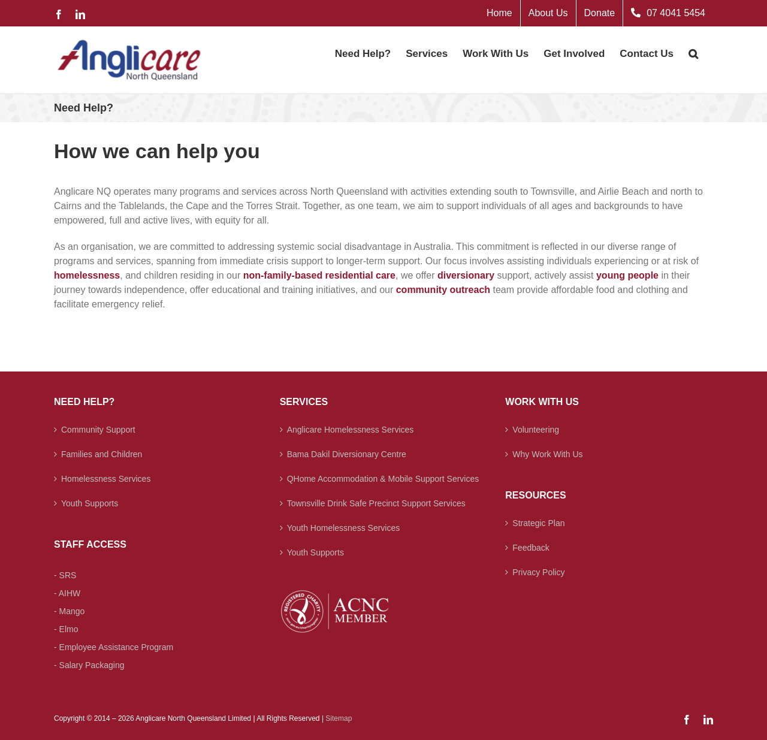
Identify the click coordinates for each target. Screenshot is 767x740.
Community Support (98, 429)
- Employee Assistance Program (113, 647)
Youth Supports (89, 503)
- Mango (69, 611)
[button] (693, 52)
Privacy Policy (538, 572)
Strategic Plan (538, 523)
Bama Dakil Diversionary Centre (346, 454)
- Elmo (66, 629)
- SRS (65, 575)
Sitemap (338, 718)
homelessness (87, 275)
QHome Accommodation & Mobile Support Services (383, 479)
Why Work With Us (547, 454)
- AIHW (67, 593)
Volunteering (535, 429)
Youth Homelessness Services (343, 528)
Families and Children (101, 454)
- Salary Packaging (89, 665)
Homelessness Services (105, 479)
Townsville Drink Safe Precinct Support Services (376, 503)
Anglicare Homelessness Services (350, 429)
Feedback (530, 547)
